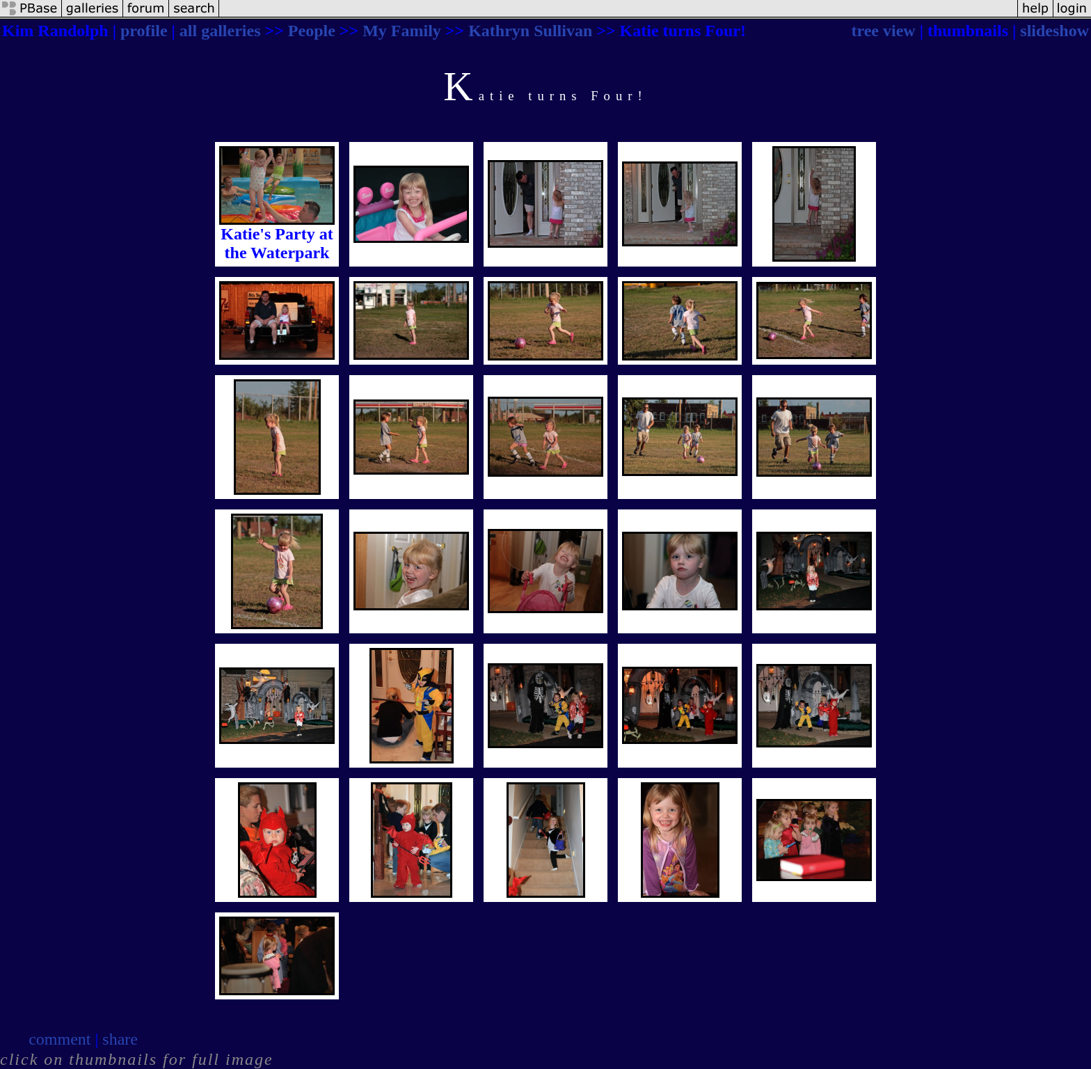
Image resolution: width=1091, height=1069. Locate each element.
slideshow (1054, 31)
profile (144, 31)
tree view (884, 31)
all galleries (220, 31)
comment (59, 1039)
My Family (402, 31)
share (120, 1039)
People (311, 31)
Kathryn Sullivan (530, 31)
